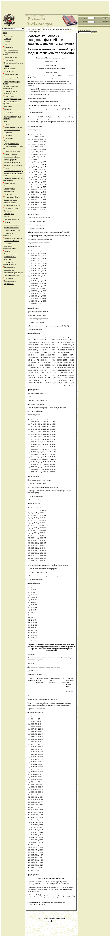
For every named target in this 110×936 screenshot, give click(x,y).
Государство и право (11, 50)
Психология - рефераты (12, 151)
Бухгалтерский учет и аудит (13, 273)
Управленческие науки (11, 228)
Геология (7, 44)
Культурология (9, 96)
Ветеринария (8, 278)
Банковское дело (9, 267)
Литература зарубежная (12, 197)
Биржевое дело (9, 270)
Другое (6, 66)
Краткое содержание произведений (10, 87)
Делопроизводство (10, 57)
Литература (8, 194)
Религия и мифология (11, 241)
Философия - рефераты (12, 162)
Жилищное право (10, 68)
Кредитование (9, 284)
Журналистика (9, 71)
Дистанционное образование (13, 63)
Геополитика (8, 47)
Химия (6, 168)
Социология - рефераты (12, 157)
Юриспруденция (9, 189)
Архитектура (8, 36)
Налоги (6, 124)
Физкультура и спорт (11, 254)
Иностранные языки (11, 208)
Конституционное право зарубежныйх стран (11, 78)
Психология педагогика (12, 230)
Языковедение (9, 191)
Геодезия (7, 41)
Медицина (7, 109)
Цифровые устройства (11, 219)
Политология (8, 138)
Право (6, 141)
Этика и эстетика (10, 183)
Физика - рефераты (10, 160)
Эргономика (8, 186)
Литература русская (10, 200)
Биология (7, 251)
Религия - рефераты (10, 154)
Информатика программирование (9, 247)
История (7, 222)
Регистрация (106, 21)
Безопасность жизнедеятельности (9, 263)
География (7, 39)
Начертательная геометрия (13, 127)
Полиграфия (8, 135)
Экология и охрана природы (13, 171)
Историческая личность (12, 205)
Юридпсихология (10, 203)
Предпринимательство (11, 144)
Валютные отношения (11, 275)
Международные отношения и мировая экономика (13, 113)
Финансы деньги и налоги (13, 165)
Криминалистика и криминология (10, 92)
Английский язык (10, 257)
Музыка (6, 121)
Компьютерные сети (11, 74)
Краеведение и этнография (13, 238)
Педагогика (8, 133)
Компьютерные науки (11, 225)
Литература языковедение (12, 99)
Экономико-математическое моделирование (13, 179)
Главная (28, 29)
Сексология (8, 244)
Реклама (7, 216)
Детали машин (9, 60)
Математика (8, 106)
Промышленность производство (9, 234)
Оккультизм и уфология (12, 130)
